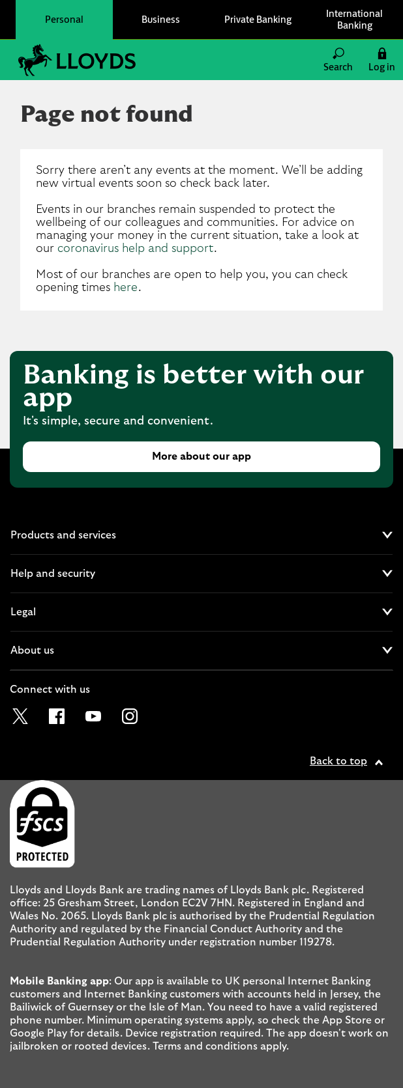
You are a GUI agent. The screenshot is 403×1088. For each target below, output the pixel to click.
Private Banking (257, 19)
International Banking (354, 19)
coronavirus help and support (135, 249)
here (125, 288)
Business (161, 19)
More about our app (201, 456)
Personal (64, 19)
